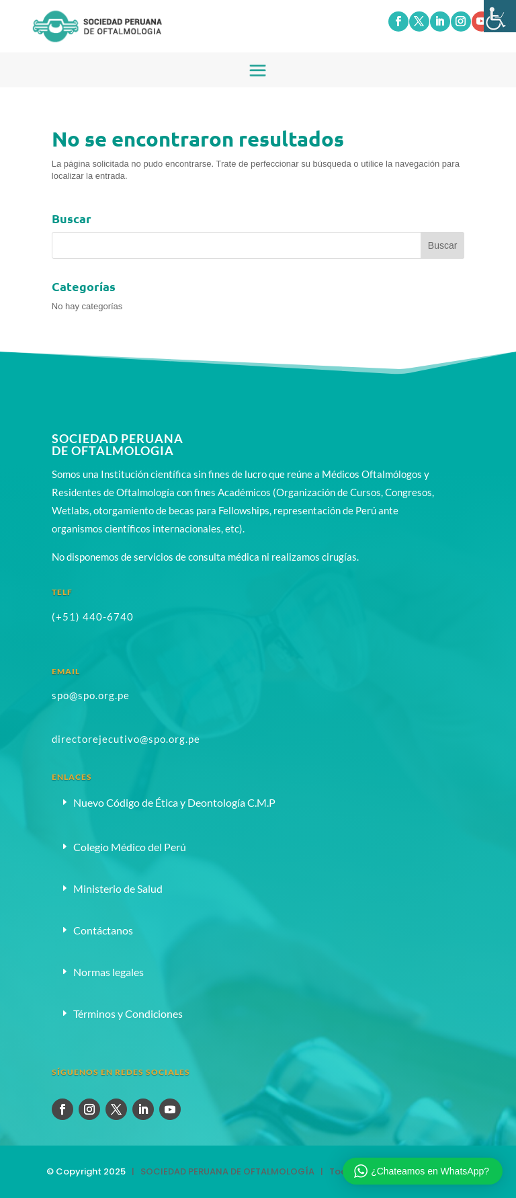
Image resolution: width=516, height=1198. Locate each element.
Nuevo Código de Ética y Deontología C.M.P (174, 802)
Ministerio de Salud (118, 888)
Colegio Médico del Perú (129, 846)
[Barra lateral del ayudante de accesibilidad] (500, 16)
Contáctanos (103, 930)
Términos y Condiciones (128, 1013)
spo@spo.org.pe (91, 695)
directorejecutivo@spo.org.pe (126, 739)
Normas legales (108, 971)
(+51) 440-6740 (93, 616)
